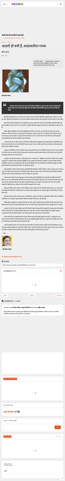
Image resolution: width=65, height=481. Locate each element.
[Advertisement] (32, 20)
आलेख (9, 42)
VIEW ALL (59, 436)
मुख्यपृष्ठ (32, 295)
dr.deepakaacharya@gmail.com (12, 256)
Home (3, 42)
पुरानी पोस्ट (59, 295)
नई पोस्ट (5, 295)
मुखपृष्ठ (5, 471)
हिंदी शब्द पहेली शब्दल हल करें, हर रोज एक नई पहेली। (15, 38)
